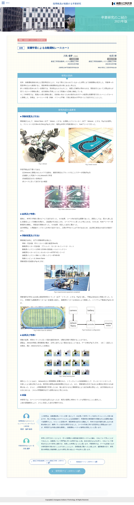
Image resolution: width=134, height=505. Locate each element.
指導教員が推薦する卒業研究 (67, 3)
